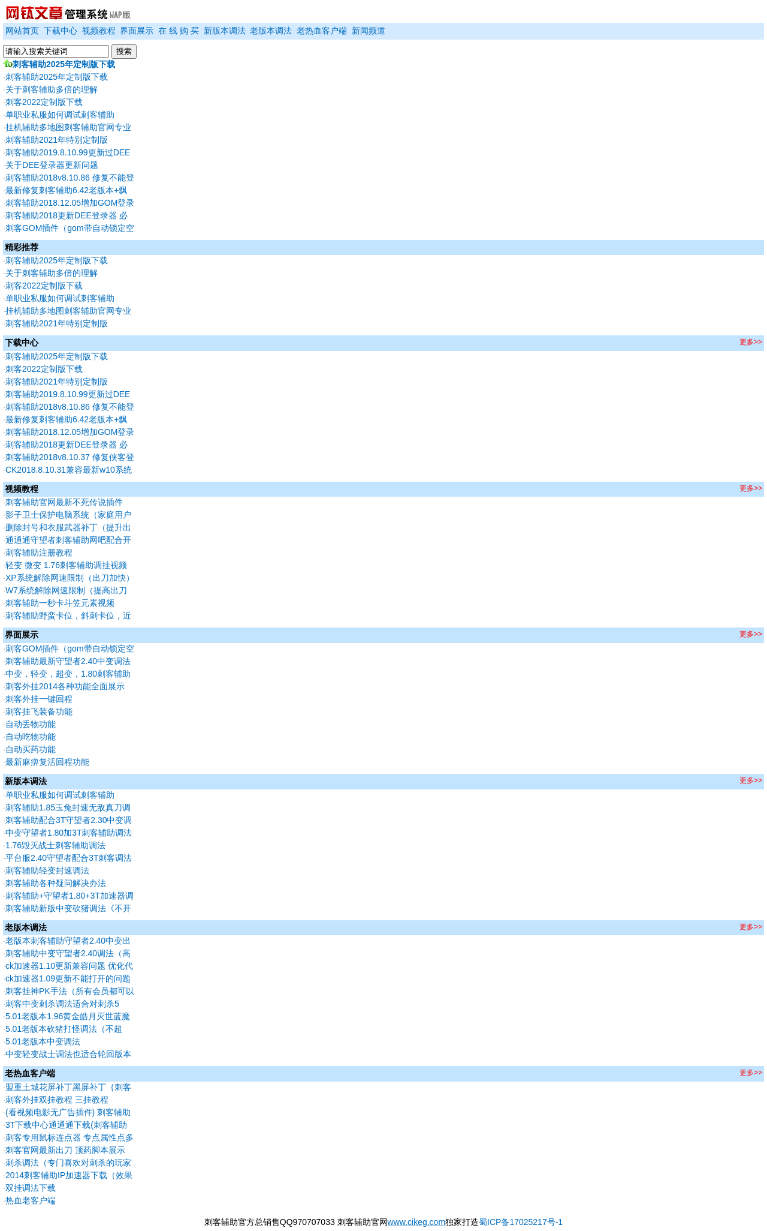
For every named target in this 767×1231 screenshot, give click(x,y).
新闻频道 (368, 30)
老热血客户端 (322, 30)
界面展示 (136, 30)
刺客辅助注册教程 (39, 552)
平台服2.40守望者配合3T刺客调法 (68, 858)
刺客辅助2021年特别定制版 (56, 140)
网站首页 (22, 30)
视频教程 (99, 30)
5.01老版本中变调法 (42, 1041)
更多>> (750, 342)
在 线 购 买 (178, 30)
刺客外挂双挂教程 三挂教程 (56, 1099)
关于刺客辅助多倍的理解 (51, 89)
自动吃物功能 (30, 736)
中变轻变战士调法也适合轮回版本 (68, 1054)
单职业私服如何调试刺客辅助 (59, 114)
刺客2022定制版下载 (44, 102)
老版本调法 (271, 30)
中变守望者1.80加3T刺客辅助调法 (68, 832)
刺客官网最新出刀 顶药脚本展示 (65, 1150)
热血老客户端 (30, 1200)
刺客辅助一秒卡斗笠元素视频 (59, 603)
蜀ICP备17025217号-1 (521, 1222)
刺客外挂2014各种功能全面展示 (65, 686)
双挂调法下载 (30, 1188)
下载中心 (60, 30)
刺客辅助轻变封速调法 (47, 870)
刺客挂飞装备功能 (39, 711)
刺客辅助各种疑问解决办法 (55, 883)
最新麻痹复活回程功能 (47, 762)
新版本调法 (225, 30)
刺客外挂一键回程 (39, 699)
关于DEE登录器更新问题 (51, 165)
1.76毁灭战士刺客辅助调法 (55, 845)
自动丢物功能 (30, 724)
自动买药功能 (30, 749)
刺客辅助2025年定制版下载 (59, 64)
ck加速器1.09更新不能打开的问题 (68, 978)
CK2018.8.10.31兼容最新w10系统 (68, 470)
